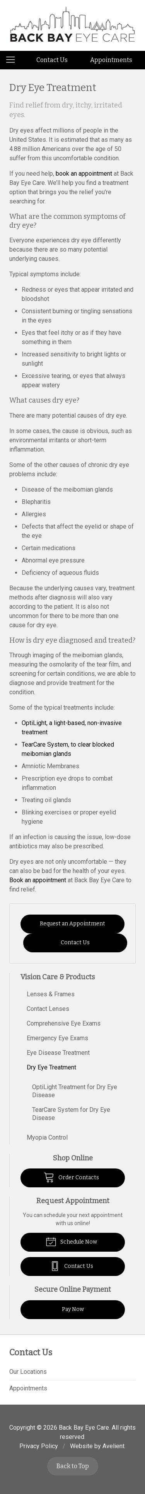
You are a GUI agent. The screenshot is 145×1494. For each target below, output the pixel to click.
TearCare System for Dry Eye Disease (71, 1113)
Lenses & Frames (51, 994)
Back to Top (72, 1466)
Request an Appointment (72, 923)
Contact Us (52, 60)
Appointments (111, 60)
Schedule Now (71, 1241)
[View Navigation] (13, 60)
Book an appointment (37, 880)
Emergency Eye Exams (57, 1038)
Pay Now (73, 1309)
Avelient (113, 1446)
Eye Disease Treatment (58, 1052)
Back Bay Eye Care (84, 1427)
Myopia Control (47, 1137)
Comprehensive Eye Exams (64, 1023)
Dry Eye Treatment (51, 1067)
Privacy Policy (38, 1446)
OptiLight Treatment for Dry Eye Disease (74, 1091)
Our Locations (28, 1371)
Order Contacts (71, 1177)
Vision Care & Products (57, 977)
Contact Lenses (48, 1008)
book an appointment (84, 173)
